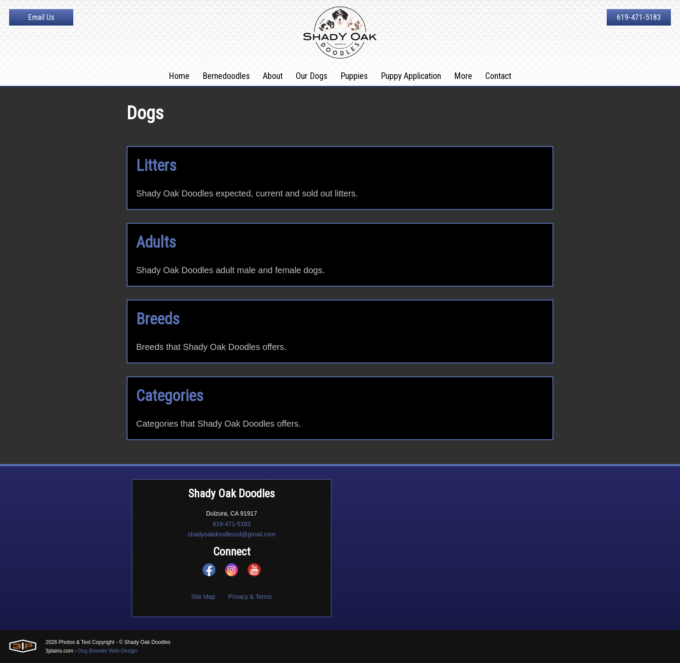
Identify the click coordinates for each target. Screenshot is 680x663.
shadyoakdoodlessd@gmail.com (231, 534)
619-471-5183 (639, 17)
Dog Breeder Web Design (107, 651)
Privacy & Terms (250, 596)
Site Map (203, 596)
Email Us (41, 17)
